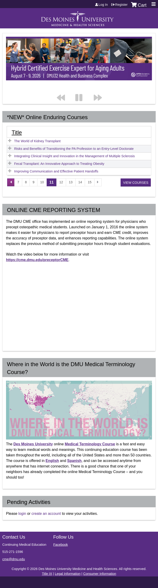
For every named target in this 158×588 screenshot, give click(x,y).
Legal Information (67, 574)
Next (100, 88)
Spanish (74, 461)
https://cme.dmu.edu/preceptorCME (37, 260)
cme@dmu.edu (13, 559)
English (52, 461)
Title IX (47, 574)
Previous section (63, 88)
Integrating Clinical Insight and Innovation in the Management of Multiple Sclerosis (74, 156)
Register (121, 4)
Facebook (60, 544)
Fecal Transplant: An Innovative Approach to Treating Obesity (59, 164)
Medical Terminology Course (90, 444)
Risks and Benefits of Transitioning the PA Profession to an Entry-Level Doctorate (74, 149)
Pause (81, 88)
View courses (135, 182)
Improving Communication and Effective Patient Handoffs (56, 171)
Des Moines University (33, 444)
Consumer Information (99, 574)
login (22, 514)
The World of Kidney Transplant (37, 141)
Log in (103, 4)
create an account (46, 514)
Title (17, 132)
